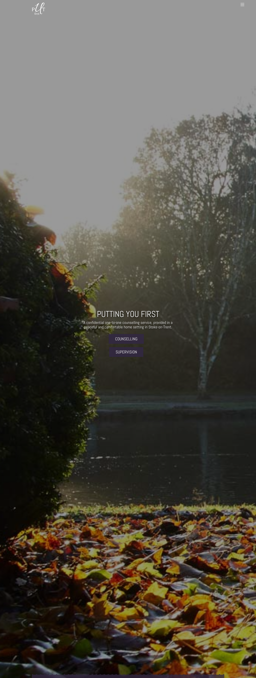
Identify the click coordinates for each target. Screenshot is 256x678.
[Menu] (242, 4)
